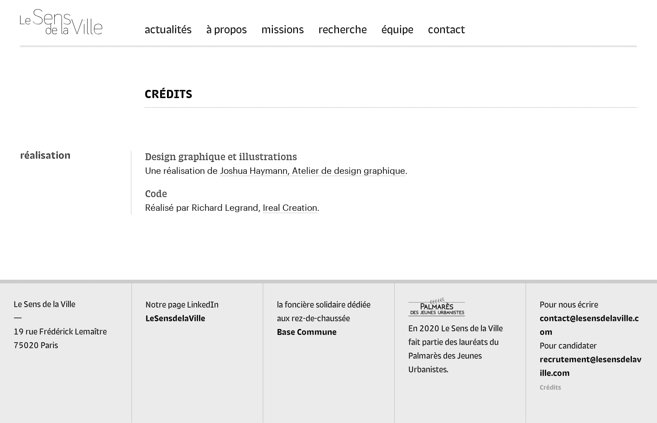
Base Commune (307, 332)
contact (446, 29)
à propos (226, 29)
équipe (397, 29)
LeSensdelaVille (175, 318)
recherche (342, 29)
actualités (168, 29)
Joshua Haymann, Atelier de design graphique (312, 170)
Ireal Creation (290, 207)
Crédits (550, 387)
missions (282, 29)
